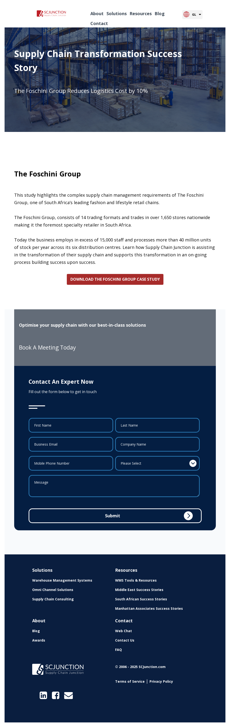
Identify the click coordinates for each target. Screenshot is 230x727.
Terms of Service (130, 681)
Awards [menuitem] (38, 640)
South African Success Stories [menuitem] (141, 599)
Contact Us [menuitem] (124, 640)
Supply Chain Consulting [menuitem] (53, 599)
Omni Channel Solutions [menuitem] (52, 589)
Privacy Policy (161, 681)
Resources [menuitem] (141, 13)
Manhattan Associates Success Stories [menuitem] (149, 608)
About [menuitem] (97, 13)
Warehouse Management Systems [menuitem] (62, 580)
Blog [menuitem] (160, 13)
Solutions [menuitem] (116, 13)
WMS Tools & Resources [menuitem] (136, 580)
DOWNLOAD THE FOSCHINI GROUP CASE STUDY (115, 279)
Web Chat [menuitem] (123, 631)
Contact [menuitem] (99, 23)
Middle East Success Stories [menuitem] (139, 589)
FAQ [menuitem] (118, 649)
